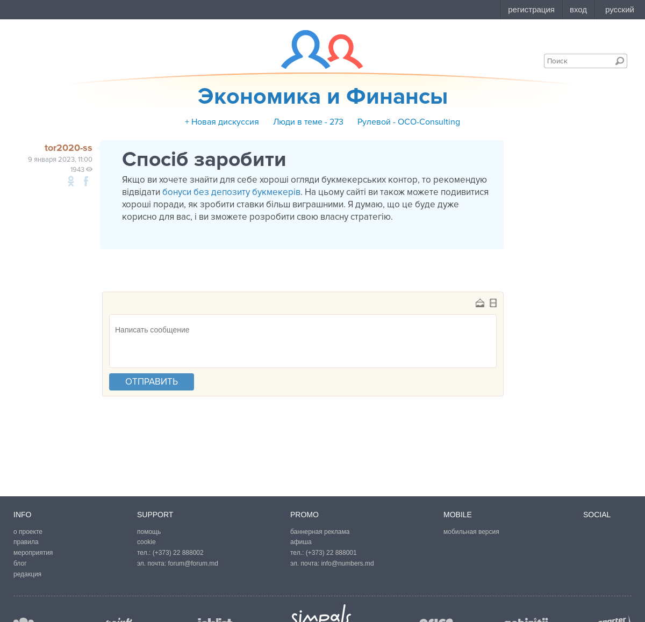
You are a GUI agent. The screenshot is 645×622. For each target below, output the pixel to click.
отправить (151, 381)
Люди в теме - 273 (308, 122)
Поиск (619, 60)
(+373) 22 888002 (178, 552)
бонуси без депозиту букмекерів (231, 192)
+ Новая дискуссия (222, 122)
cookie (146, 542)
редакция (27, 574)
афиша (301, 542)
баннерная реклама (319, 532)
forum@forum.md (193, 563)
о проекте (27, 532)
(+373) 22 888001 (331, 552)
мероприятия (33, 552)
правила (26, 542)
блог (20, 563)
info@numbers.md (347, 563)
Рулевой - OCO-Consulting (408, 122)
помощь (149, 532)
